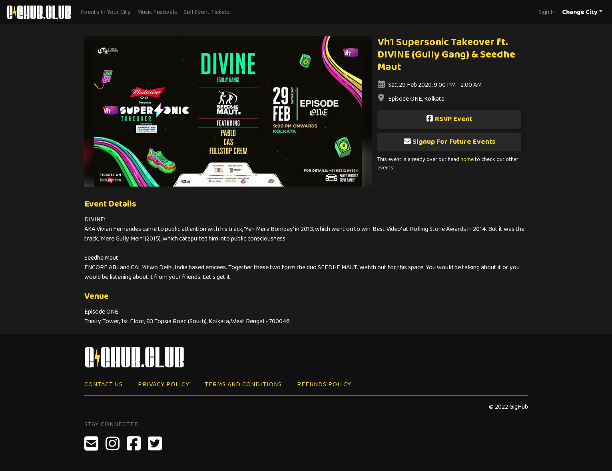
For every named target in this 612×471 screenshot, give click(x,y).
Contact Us (103, 384)
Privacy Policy (163, 384)
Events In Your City (106, 12)
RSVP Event (449, 119)
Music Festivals (157, 12)
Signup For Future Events (449, 141)
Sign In (547, 12)
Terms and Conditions (243, 384)
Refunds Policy (324, 384)
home (467, 160)
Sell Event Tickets (206, 12)
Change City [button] (580, 12)
